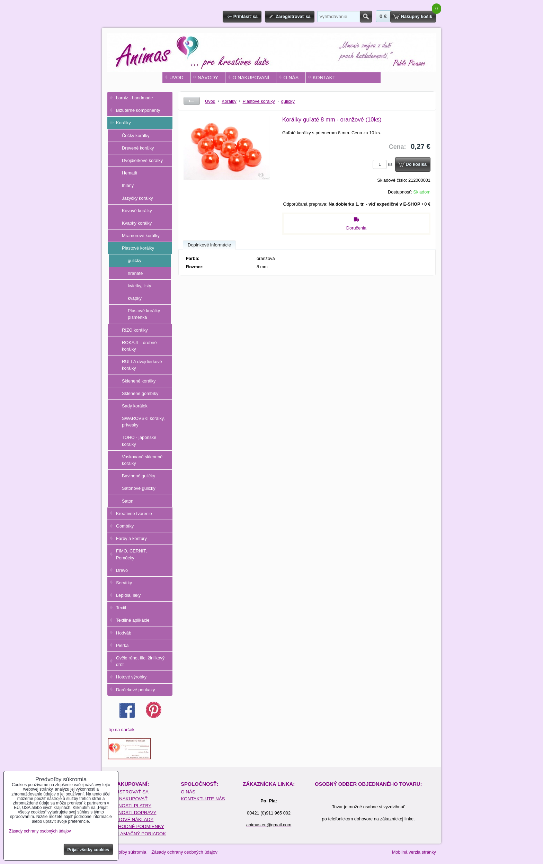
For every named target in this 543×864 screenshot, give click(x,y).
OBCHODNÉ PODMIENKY (136, 826)
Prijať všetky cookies (88, 849)
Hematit (129, 173)
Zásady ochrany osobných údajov (184, 852)
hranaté (135, 273)
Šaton (127, 501)
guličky (134, 260)
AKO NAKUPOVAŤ (128, 798)
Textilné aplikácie (133, 620)
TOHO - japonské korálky (139, 441)
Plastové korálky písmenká (144, 314)
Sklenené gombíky (140, 393)
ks (384, 164)
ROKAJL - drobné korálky (139, 346)
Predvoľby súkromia (126, 852)
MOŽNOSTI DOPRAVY (132, 812)
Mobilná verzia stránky (414, 852)
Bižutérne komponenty (138, 110)
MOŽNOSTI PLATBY (129, 805)
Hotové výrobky (131, 677)
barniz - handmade (134, 97)
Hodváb (123, 633)
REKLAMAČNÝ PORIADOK (137, 833)
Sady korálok (135, 405)
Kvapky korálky (137, 223)
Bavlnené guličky (138, 475)
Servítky (124, 582)
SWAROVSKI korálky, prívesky (143, 422)
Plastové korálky (138, 248)
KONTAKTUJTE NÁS (203, 798)
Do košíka (416, 164)
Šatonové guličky (138, 488)
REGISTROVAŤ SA (128, 791)
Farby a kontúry (131, 538)
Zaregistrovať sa (293, 16)
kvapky (135, 298)
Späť (192, 101)
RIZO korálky (135, 330)
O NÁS (291, 77)
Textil (121, 607)
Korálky (123, 122)
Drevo (122, 570)
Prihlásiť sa (245, 16)
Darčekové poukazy (135, 689)
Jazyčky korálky (137, 198)
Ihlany (128, 185)
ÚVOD (176, 77)
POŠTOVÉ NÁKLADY (130, 819)
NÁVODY (208, 77)
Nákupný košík (416, 16)
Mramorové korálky (141, 235)
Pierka (122, 645)
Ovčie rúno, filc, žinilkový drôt (140, 661)
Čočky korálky (136, 135)
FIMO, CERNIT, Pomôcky (131, 554)
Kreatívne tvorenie (134, 513)
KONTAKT (324, 77)
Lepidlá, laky (128, 595)
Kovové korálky (137, 210)
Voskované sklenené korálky (142, 460)
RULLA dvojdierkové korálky (142, 365)
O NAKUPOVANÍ (250, 77)
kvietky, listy (139, 285)
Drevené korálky (138, 148)
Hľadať (366, 16)
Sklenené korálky (138, 381)
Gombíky (125, 526)
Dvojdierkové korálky (142, 160)
